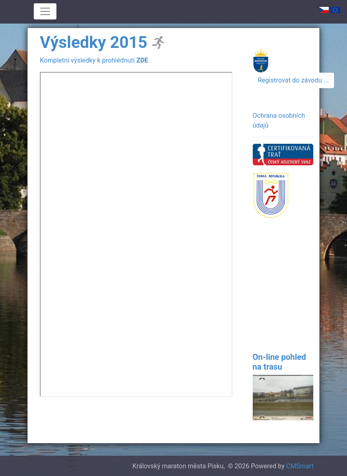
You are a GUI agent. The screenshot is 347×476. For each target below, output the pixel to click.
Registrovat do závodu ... (293, 80)
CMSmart (300, 466)
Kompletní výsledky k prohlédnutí (94, 60)
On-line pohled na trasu (279, 362)
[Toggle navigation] (45, 11)
